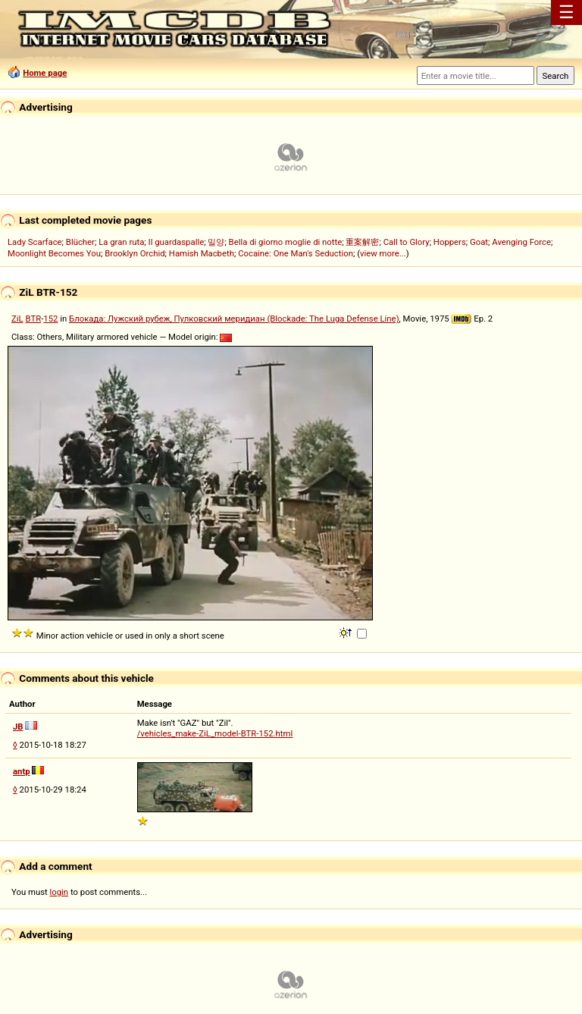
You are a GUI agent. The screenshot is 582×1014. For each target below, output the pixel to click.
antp (21, 771)
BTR (33, 318)
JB (18, 726)
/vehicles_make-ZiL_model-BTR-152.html (215, 733)
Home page (45, 72)
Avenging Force (521, 242)
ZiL (17, 318)
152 (50, 318)
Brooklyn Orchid (134, 253)
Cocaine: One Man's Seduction (295, 253)
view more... (383, 253)
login (59, 892)
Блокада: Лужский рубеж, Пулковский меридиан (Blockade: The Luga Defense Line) (234, 318)
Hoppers (449, 242)
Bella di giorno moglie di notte (286, 242)
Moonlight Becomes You (54, 253)
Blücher (80, 242)
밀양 (216, 242)
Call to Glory (406, 242)
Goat (479, 242)
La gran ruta (121, 242)
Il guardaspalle (177, 242)
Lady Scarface (35, 242)
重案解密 (362, 242)
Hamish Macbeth (201, 253)
